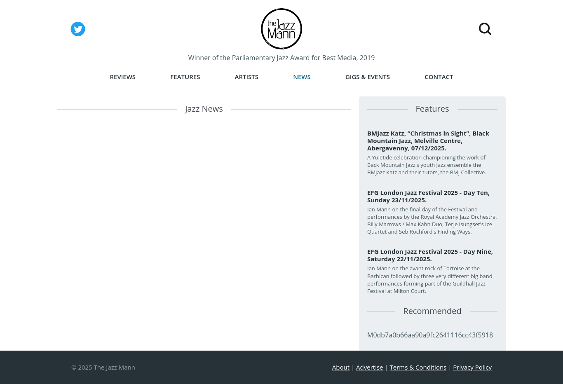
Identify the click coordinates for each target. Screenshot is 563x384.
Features (185, 77)
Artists (247, 77)
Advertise (369, 367)
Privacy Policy (472, 367)
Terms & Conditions (418, 367)
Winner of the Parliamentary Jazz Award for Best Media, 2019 (281, 57)
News (302, 77)
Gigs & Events (367, 77)
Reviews (123, 77)
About (341, 367)
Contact (439, 77)
